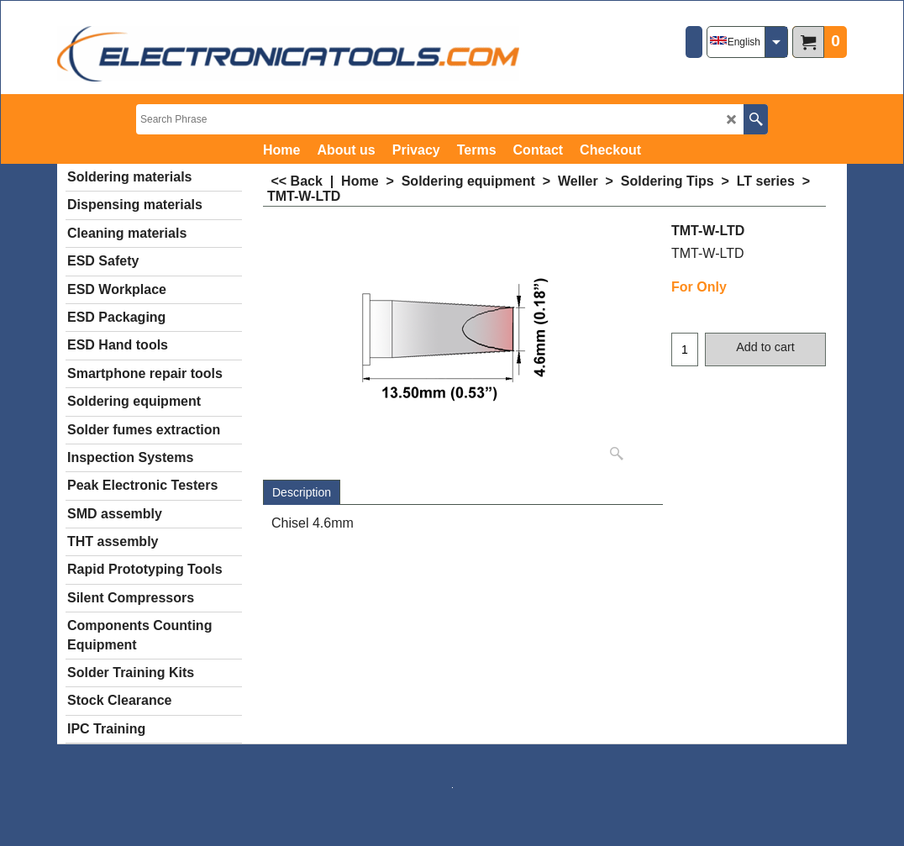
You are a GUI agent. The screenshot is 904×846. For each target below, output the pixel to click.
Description (301, 492)
